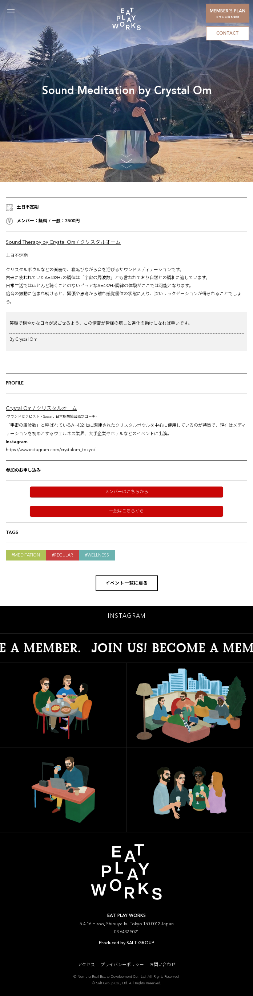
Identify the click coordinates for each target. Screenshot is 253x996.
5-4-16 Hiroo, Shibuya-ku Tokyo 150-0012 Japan (127, 926)
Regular (63, 555)
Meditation (27, 555)
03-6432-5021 (126, 934)
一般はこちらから (126, 511)
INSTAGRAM (126, 618)
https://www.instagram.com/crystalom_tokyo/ (50, 450)
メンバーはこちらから (126, 492)
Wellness (98, 555)
